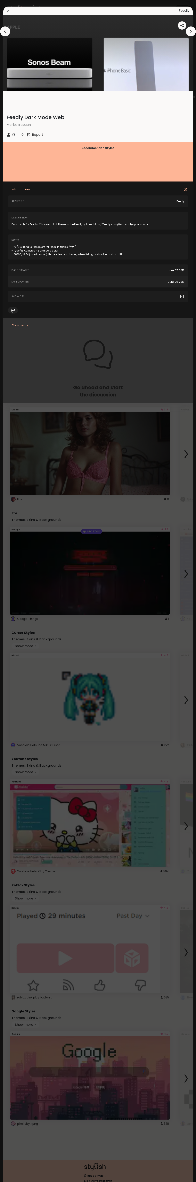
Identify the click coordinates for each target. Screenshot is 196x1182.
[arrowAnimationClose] (5, 31)
